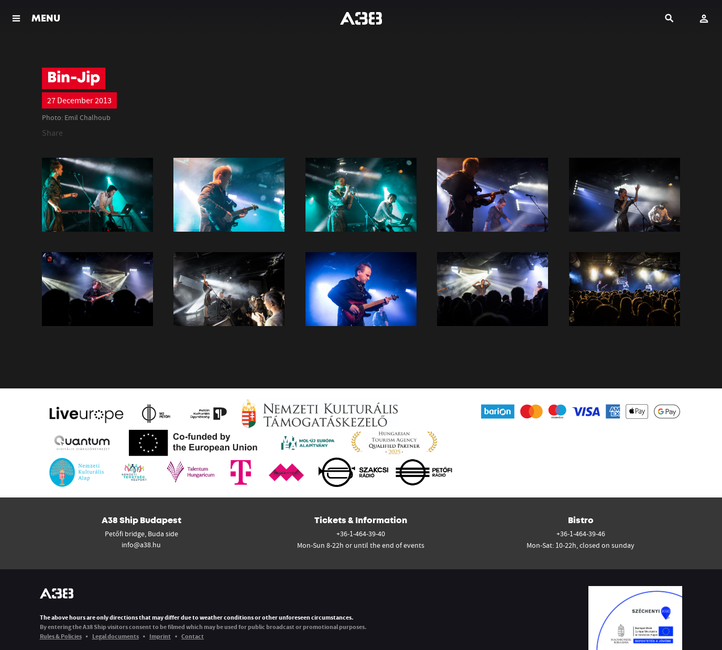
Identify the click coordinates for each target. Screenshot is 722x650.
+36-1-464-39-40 (360, 533)
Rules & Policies (61, 636)
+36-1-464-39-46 (580, 533)
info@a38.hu (141, 544)
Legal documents (115, 636)
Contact (192, 636)
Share (52, 132)
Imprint (160, 636)
